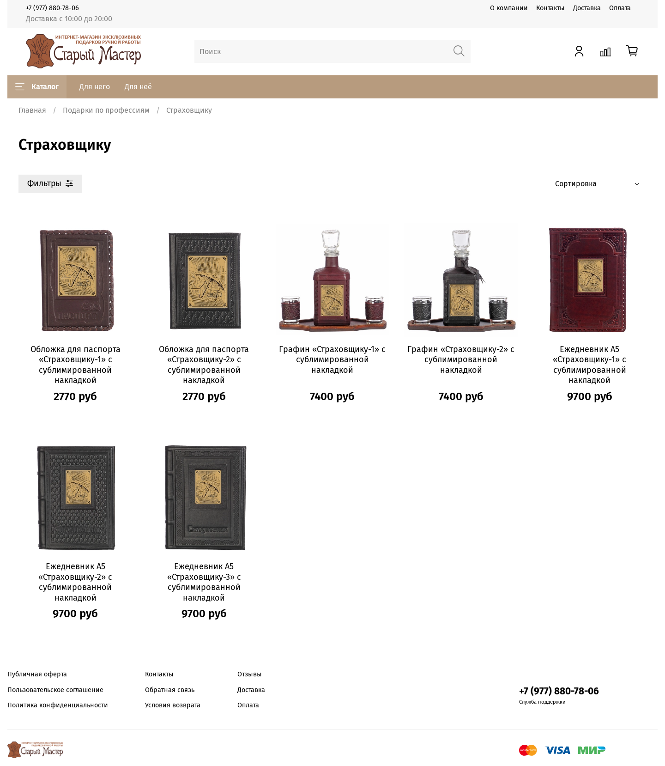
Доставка (587, 8)
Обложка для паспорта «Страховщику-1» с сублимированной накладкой (75, 365)
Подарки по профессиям (106, 110)
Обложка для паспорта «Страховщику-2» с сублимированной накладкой (204, 365)
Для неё (138, 86)
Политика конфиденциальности (57, 705)
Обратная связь (169, 690)
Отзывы (249, 674)
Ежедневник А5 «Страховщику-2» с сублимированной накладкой (75, 582)
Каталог (37, 86)
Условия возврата (172, 705)
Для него (94, 86)
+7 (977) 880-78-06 (52, 8)
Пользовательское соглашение (55, 690)
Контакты (550, 8)
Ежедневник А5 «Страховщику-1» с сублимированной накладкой (589, 365)
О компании (509, 8)
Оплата (620, 8)
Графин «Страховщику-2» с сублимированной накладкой (460, 359)
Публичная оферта (37, 674)
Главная (32, 110)
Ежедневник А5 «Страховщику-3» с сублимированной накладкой (204, 582)
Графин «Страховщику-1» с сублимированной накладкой (332, 359)
